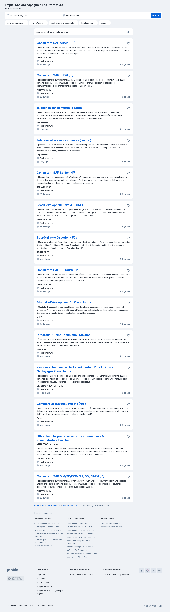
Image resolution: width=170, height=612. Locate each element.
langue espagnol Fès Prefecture (46, 523)
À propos (41, 574)
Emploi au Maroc (45, 586)
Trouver (156, 15)
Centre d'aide (44, 582)
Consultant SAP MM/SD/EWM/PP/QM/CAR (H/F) (70, 476)
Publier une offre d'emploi (81, 574)
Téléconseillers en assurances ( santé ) (64, 140)
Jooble (160, 606)
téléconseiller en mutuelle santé (59, 108)
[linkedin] (159, 570)
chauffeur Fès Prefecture (77, 523)
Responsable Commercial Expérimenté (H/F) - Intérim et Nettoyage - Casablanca (76, 369)
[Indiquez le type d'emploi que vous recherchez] (32, 15)
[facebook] (141, 570)
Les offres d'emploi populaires (116, 574)
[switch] (129, 32)
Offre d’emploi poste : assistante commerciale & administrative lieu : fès (70, 438)
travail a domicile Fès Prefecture (80, 527)
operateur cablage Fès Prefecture (80, 547)
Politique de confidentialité (41, 605)
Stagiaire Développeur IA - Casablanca (64, 302)
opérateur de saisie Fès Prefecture (80, 534)
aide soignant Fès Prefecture (78, 557)
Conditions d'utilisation (17, 605)
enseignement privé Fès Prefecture (81, 537)
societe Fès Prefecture (43, 546)
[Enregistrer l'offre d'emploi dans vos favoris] (128, 43)
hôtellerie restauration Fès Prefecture (82, 554)
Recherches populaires (45, 513)
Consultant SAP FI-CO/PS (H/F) (59, 270)
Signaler (124, 64)
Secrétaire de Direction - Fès (57, 237)
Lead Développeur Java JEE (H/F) (60, 205)
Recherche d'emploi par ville (111, 527)
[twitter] (153, 570)
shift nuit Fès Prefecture (77, 550)
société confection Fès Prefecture (48, 530)
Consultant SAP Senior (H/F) (57, 172)
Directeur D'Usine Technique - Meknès (63, 335)
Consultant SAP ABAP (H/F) (56, 43)
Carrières (42, 578)
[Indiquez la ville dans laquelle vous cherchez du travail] (88, 15)
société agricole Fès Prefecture (46, 527)
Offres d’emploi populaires (110, 523)
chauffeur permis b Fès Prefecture (80, 530)
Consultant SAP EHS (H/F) (55, 75)
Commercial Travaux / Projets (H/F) (61, 404)
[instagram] (147, 570)
